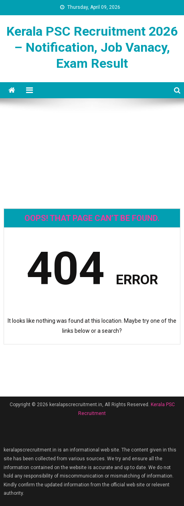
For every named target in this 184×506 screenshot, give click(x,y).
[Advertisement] (92, 127)
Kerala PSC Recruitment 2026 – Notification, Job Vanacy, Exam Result (92, 47)
